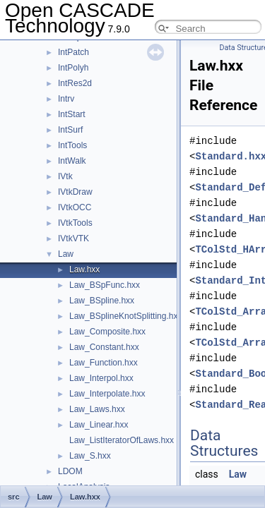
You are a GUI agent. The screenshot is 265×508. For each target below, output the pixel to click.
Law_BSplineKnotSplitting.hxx (125, 316)
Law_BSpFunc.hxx (104, 285)
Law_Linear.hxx (98, 425)
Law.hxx (84, 269)
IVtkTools (75, 223)
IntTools (72, 145)
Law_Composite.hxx (107, 332)
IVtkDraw (75, 192)
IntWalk (72, 161)
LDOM (70, 471)
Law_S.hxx (90, 456)
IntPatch (73, 52)
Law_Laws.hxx (97, 409)
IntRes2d (75, 83)
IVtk (65, 176)
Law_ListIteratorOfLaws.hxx (121, 440)
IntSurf (70, 130)
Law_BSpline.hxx (101, 301)
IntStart (72, 114)
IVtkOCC (74, 207)
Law (65, 254)
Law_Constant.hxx (104, 347)
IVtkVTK (73, 238)
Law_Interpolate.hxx (107, 394)
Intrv (66, 99)
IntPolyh (73, 68)
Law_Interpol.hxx (101, 378)
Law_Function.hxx (103, 363)
